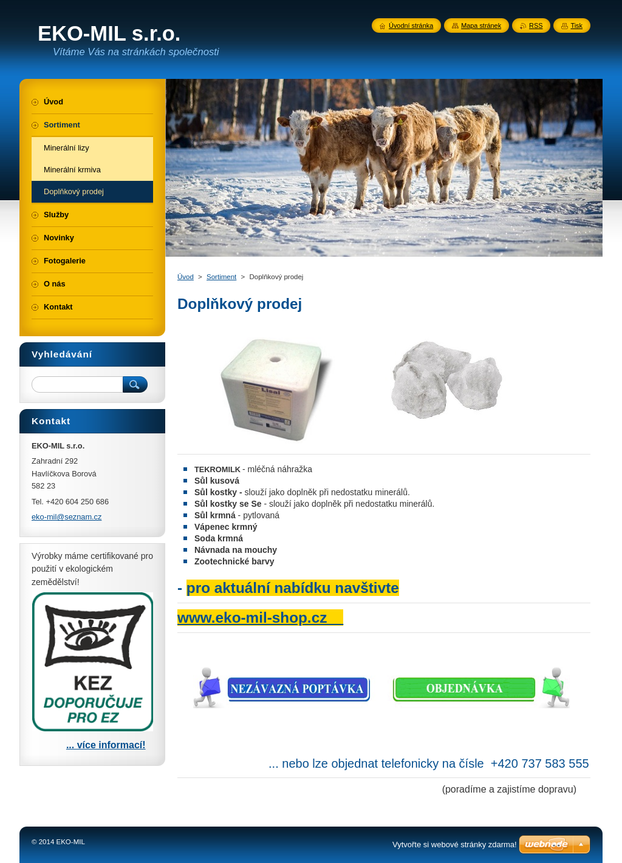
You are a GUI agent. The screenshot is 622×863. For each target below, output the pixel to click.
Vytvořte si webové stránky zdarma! (454, 844)
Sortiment (221, 276)
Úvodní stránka (411, 25)
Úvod (185, 276)
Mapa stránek (481, 25)
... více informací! (106, 745)
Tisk (576, 25)
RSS (535, 25)
